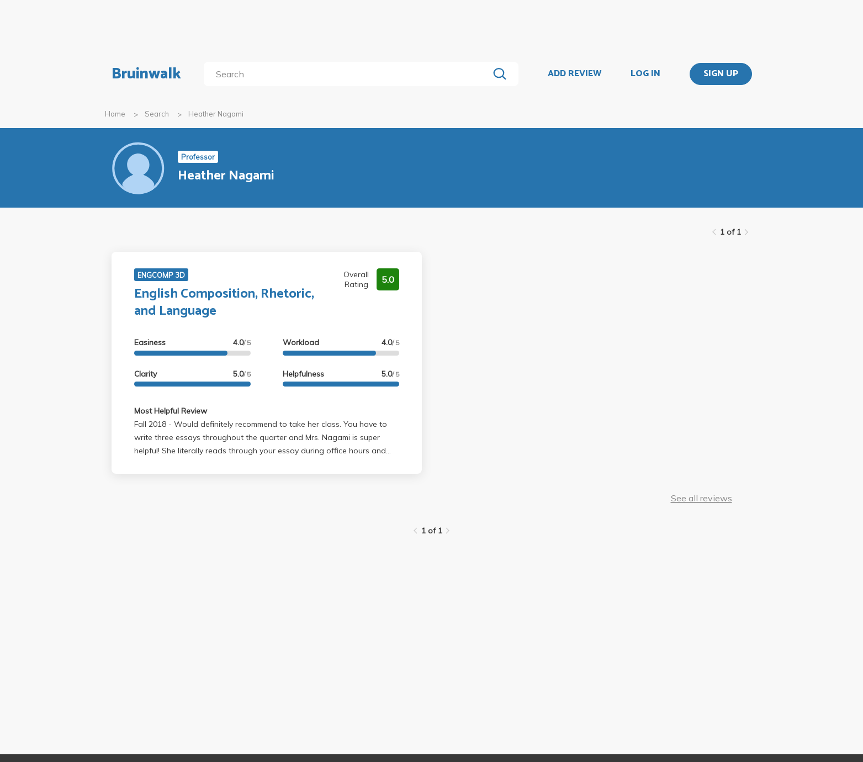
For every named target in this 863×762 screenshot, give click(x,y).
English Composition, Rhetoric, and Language (224, 302)
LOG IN (645, 74)
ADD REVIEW (574, 74)
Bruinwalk (146, 74)
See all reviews (701, 498)
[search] (348, 74)
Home (115, 113)
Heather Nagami (215, 113)
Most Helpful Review (170, 411)
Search (157, 113)
